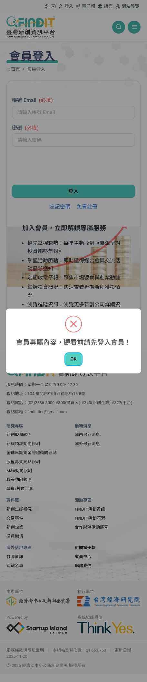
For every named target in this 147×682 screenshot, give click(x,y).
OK (73, 359)
